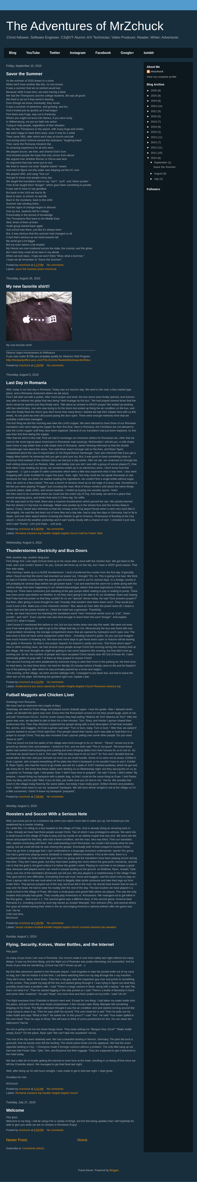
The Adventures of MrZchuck (85, 26)
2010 (154, 157)
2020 (154, 116)
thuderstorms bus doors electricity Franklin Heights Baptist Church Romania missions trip (68, 686)
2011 (154, 152)
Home (82, 1140)
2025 (154, 95)
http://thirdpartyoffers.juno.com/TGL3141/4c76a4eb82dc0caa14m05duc (48, 360)
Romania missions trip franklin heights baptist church (47, 1092)
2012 (154, 147)
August (158, 173)
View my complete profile (161, 76)
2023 (154, 106)
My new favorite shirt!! (28, 286)
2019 (154, 121)
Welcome (15, 1110)
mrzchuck (157, 71)
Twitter (55, 53)
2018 (154, 126)
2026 (154, 90)
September (161, 162)
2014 (154, 142)
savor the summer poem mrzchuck (36, 269)
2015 (154, 137)
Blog (12, 53)
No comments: (56, 264)
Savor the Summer (24, 74)
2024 (154, 100)
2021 (154, 111)
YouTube (33, 53)
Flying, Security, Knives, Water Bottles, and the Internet (60, 944)
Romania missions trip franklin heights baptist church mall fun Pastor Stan (59, 533)
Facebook (103, 53)
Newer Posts (16, 1140)
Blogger (114, 1170)
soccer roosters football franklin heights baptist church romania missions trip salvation (66, 927)
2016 (154, 131)
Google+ (127, 53)
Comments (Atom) (33, 1148)
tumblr (149, 53)
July (157, 178)
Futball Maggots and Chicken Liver (40, 695)
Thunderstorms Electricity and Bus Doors (46, 550)
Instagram (78, 53)
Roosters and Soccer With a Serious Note (46, 814)
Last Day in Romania (26, 382)
